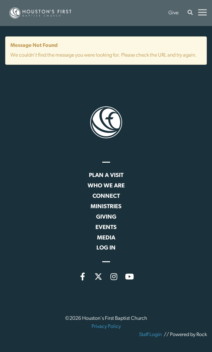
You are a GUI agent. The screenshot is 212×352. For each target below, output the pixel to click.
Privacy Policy (106, 326)
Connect (106, 196)
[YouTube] (129, 276)
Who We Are (106, 186)
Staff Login (150, 334)
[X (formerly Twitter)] (98, 276)
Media (106, 238)
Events (106, 227)
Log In (106, 248)
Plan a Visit (106, 175)
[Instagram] (113, 276)
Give (173, 13)
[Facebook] (82, 276)
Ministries (106, 207)
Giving (106, 217)
